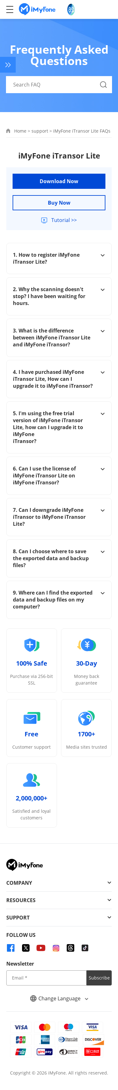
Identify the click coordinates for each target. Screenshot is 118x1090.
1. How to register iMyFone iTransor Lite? (59, 258)
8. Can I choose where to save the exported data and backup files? (59, 558)
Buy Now (59, 202)
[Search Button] (103, 84)
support (39, 131)
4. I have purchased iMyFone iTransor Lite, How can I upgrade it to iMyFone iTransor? (59, 378)
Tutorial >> (63, 220)
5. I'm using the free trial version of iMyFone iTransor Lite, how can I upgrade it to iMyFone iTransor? (59, 427)
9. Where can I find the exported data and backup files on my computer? (59, 599)
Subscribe (99, 978)
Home (20, 131)
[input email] (46, 977)
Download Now (59, 181)
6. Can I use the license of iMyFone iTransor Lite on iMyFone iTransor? (59, 475)
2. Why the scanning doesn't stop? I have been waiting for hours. (59, 296)
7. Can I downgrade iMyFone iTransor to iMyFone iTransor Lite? (59, 516)
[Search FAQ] (59, 84)
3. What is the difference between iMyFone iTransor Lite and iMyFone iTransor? (59, 337)
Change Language (59, 998)
